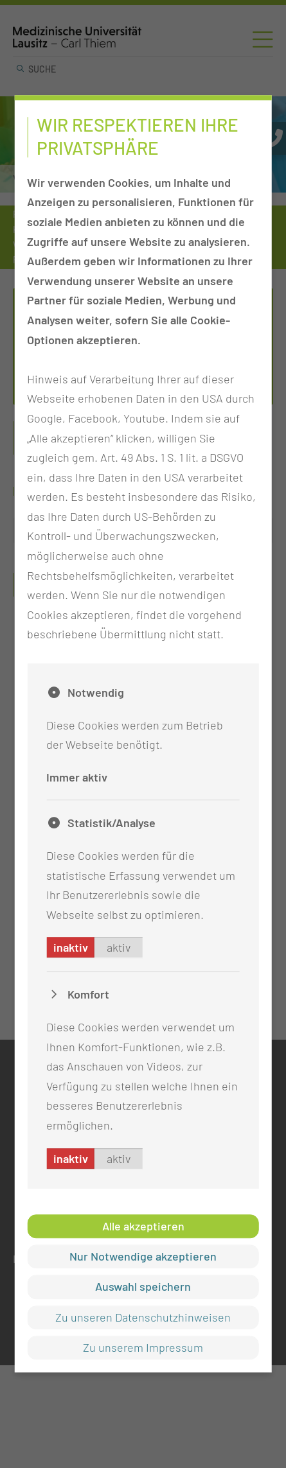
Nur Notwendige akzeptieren (143, 1256)
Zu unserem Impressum (143, 1347)
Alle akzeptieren (143, 1226)
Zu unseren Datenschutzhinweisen (143, 1317)
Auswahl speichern (143, 1287)
